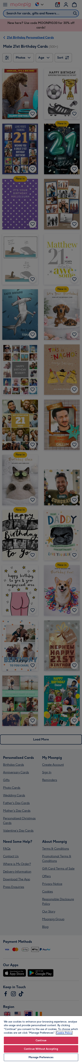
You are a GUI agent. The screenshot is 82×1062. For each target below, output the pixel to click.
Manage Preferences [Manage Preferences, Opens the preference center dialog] (41, 1057)
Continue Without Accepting (41, 1048)
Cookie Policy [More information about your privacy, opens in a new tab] (64, 1032)
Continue (41, 1040)
